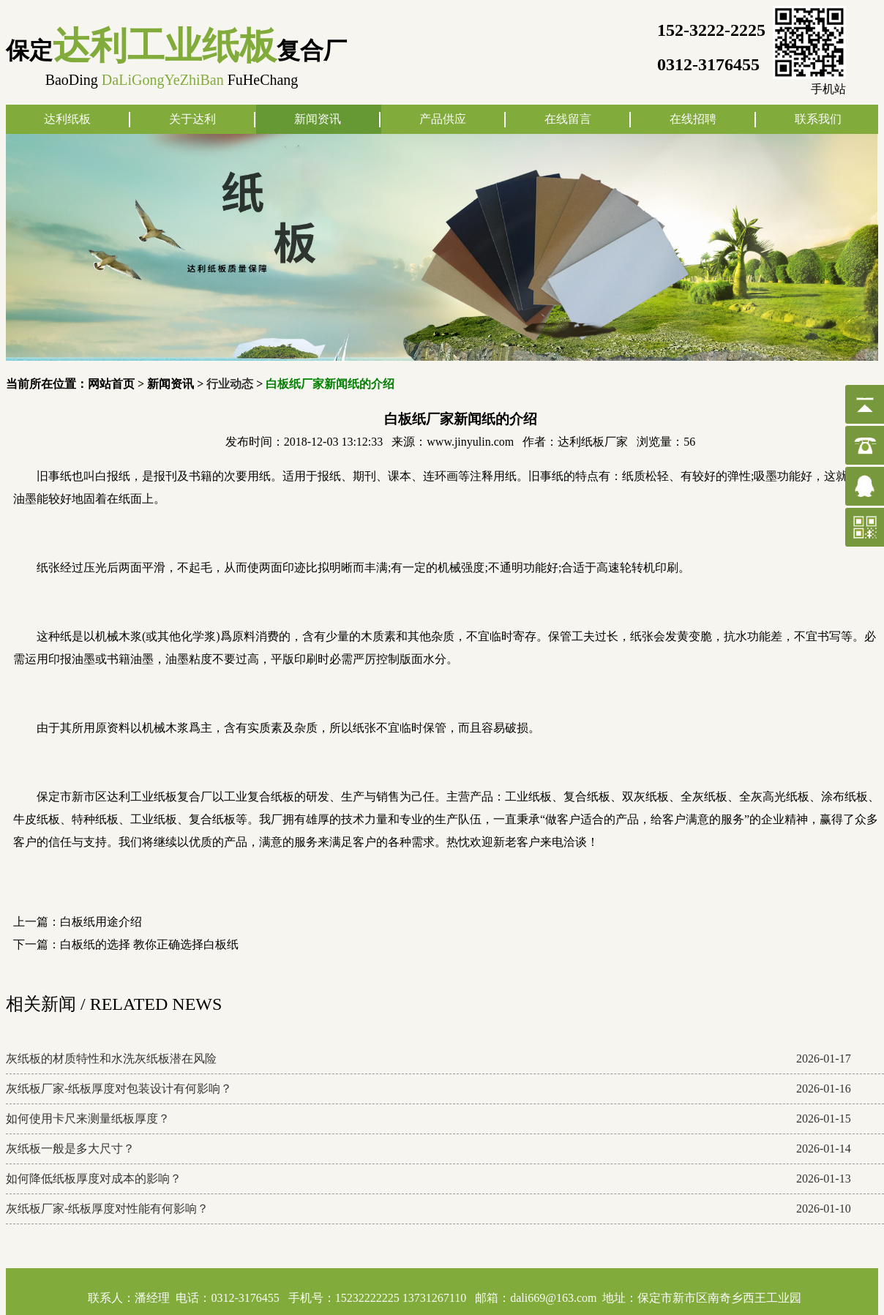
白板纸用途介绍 (101, 921)
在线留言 (567, 119)
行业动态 (229, 384)
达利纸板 (67, 119)
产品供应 (442, 119)
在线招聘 (693, 119)
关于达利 (192, 119)
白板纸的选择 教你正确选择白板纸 (149, 944)
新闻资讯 (317, 119)
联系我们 (818, 119)
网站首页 (111, 384)
